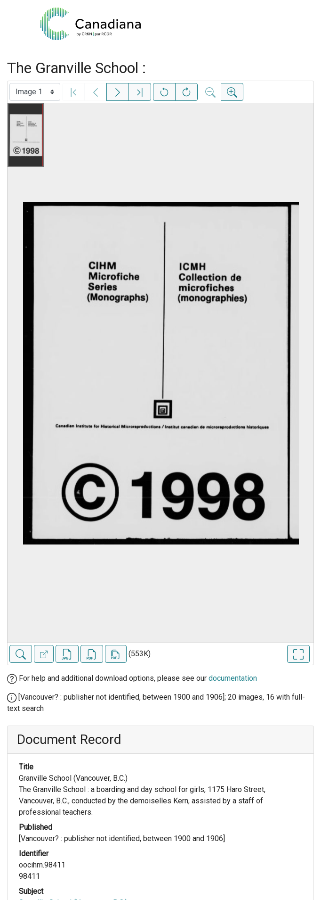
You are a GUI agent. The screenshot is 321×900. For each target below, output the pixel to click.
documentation (233, 678)
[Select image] (34, 92)
